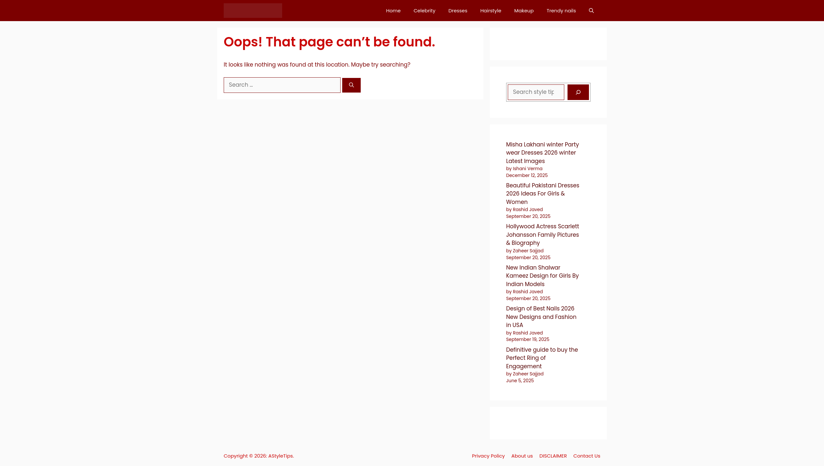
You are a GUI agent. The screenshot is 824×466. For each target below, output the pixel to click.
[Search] (351, 85)
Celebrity (424, 10)
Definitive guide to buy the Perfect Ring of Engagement (542, 358)
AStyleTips (280, 455)
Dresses (457, 10)
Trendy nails (561, 10)
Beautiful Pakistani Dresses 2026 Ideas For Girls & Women (542, 194)
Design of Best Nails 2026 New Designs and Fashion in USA (541, 317)
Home (393, 10)
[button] (591, 10)
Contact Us (586, 455)
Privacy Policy (488, 455)
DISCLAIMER (553, 455)
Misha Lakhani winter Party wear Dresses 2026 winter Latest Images (542, 153)
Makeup (524, 10)
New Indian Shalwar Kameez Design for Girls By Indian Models (542, 276)
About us (522, 455)
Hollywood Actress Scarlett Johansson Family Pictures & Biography (542, 234)
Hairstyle (490, 10)
